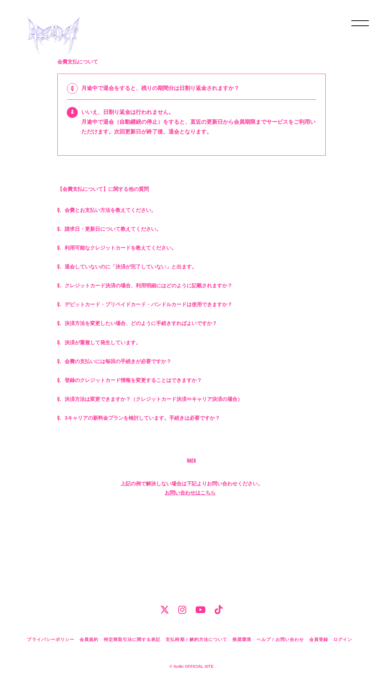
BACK (191, 546)
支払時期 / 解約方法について (196, 639)
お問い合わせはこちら (190, 577)
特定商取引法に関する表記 (132, 639)
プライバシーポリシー (50, 639)
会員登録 (318, 639)
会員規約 (89, 639)
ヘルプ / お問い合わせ (280, 639)
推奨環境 (241, 639)
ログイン (342, 639)
